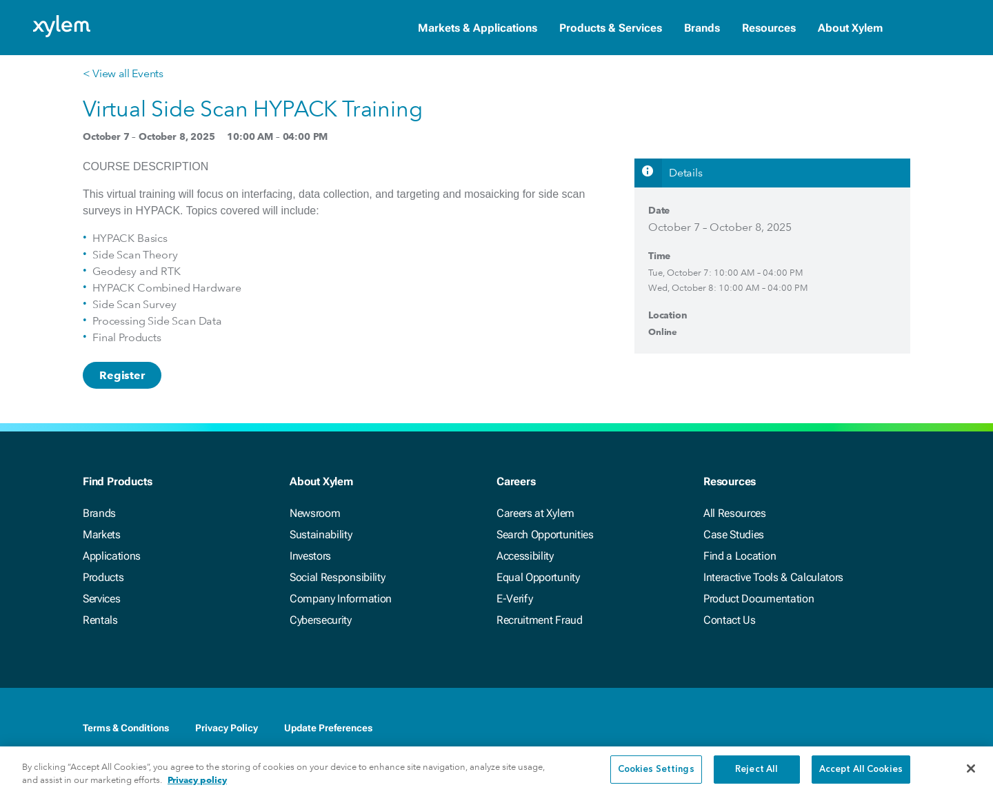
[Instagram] (902, 729)
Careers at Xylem (535, 513)
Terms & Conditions (126, 727)
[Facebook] (791, 729)
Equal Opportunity (538, 577)
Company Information (341, 598)
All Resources (734, 513)
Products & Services (610, 27)
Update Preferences (328, 727)
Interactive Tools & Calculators (773, 577)
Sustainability (321, 534)
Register (122, 375)
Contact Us (729, 620)
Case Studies (733, 534)
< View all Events (123, 73)
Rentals (100, 620)
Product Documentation (758, 598)
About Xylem (850, 27)
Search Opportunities (545, 534)
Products (103, 577)
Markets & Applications (477, 27)
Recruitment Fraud (539, 620)
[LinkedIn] (819, 729)
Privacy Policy (226, 727)
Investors (310, 555)
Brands (702, 27)
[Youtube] (874, 729)
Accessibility (525, 555)
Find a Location (739, 555)
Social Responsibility (337, 577)
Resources (769, 27)
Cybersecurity (321, 620)
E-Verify (514, 598)
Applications (112, 555)
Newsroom (315, 513)
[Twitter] (847, 729)
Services (101, 598)
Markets (102, 534)
